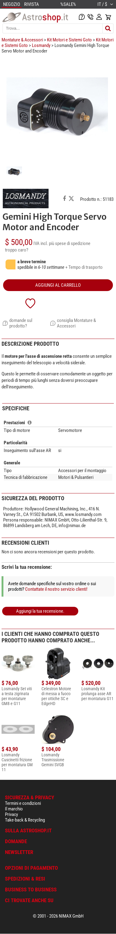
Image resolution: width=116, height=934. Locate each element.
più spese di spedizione (69, 243)
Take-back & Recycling (25, 820)
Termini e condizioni (23, 803)
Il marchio (14, 809)
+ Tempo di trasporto (84, 267)
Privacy (11, 814)
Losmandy (41, 45)
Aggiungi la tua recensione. (40, 611)
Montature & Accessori (22, 40)
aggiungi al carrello (58, 285)
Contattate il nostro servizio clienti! (56, 589)
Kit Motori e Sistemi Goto (69, 40)
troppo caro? (16, 250)
